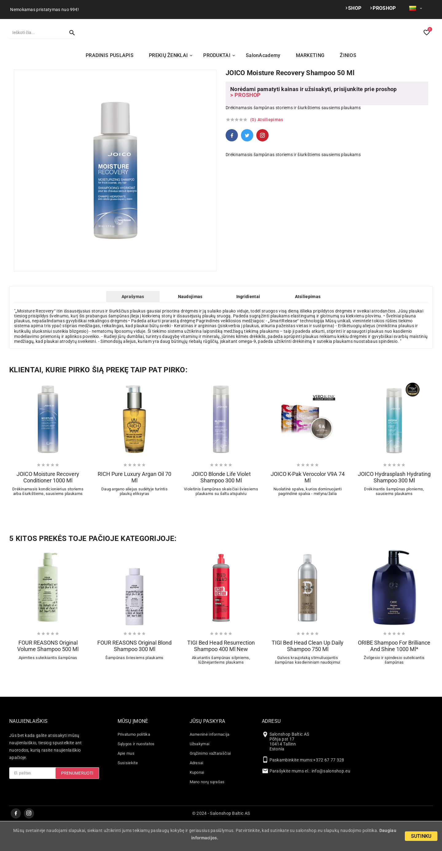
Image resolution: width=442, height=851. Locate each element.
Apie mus (126, 783)
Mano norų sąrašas (207, 811)
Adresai (197, 792)
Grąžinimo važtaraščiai (210, 783)
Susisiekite (128, 792)
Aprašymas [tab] (133, 326)
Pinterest (262, 165)
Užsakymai (200, 773)
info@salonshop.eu (331, 800)
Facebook (232, 165)
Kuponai (197, 802)
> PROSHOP (245, 124)
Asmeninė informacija (210, 764)
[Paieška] (36, 47)
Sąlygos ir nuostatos (136, 773)
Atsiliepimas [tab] (308, 326)
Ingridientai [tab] (248, 326)
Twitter (247, 165)
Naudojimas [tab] (190, 326)
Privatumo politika (134, 764)
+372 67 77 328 (328, 789)
